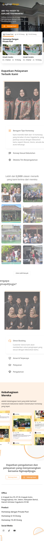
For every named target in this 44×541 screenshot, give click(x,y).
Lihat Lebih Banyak (22, 277)
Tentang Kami (12, 481)
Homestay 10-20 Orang (11, 520)
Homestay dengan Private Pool (15, 512)
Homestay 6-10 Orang (11, 516)
